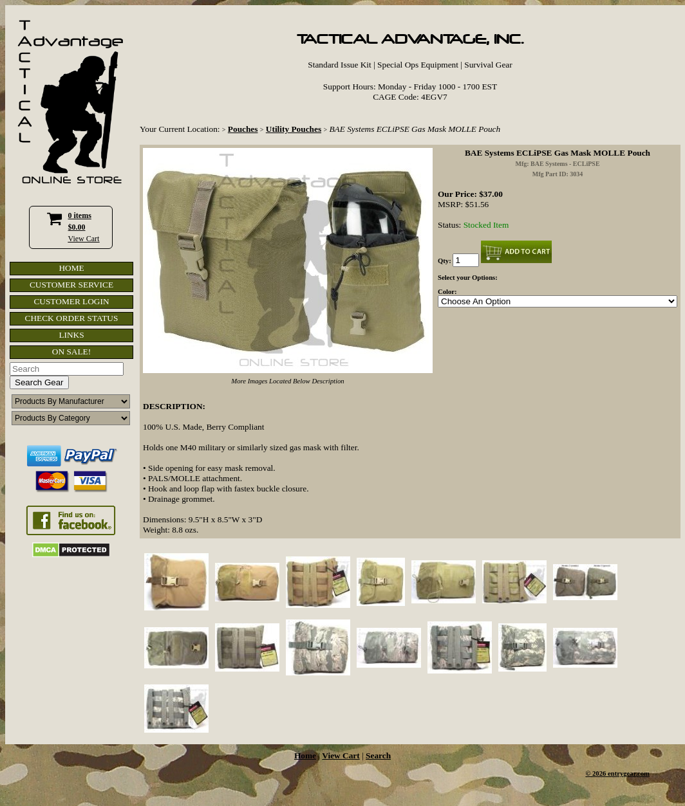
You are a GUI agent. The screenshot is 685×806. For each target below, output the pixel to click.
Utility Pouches (293, 129)
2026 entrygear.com (621, 773)
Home (305, 755)
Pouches (243, 129)
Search (378, 755)
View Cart (84, 238)
